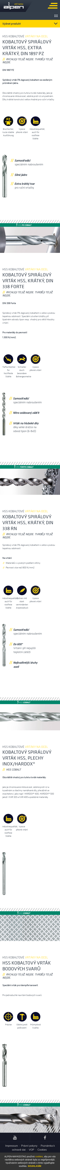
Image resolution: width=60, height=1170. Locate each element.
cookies (39, 1156)
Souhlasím (34, 1166)
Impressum (11, 1145)
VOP (31, 1149)
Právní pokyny (29, 1145)
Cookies (42, 1149)
